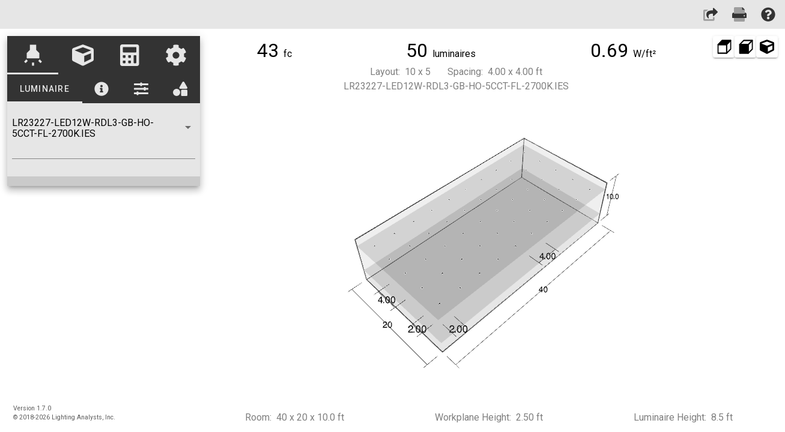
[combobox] (103, 138)
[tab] (33, 55)
